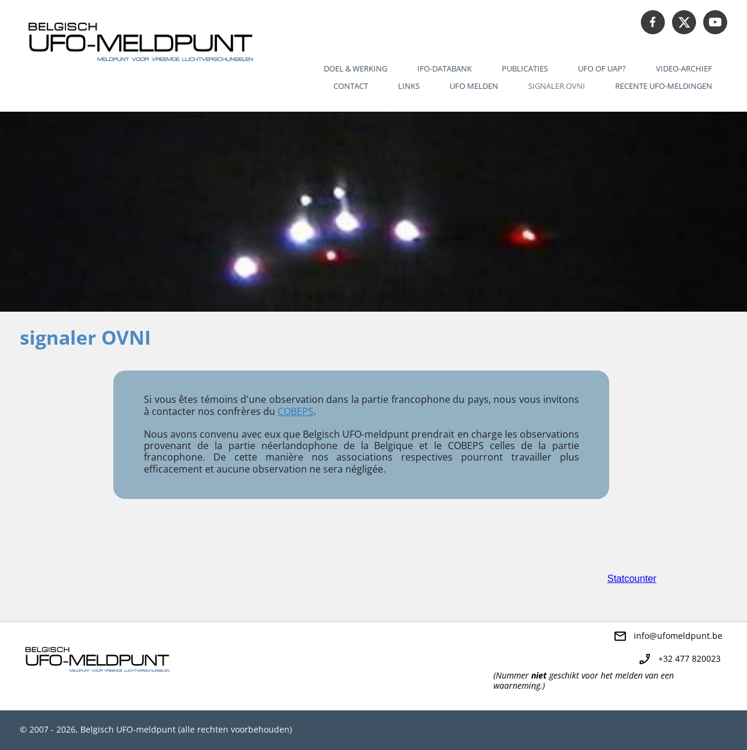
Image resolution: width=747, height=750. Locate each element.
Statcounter (631, 578)
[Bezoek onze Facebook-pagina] (653, 22)
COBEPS (296, 411)
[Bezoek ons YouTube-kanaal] (715, 22)
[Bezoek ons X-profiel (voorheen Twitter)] (684, 22)
